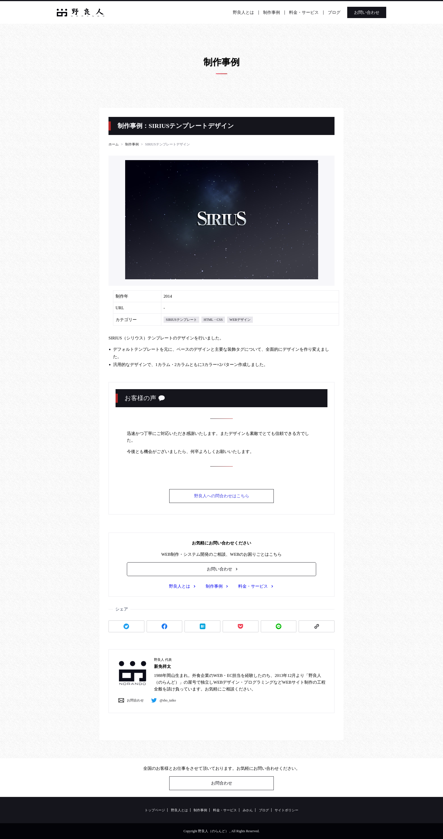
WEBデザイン (240, 320)
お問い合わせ (355, 12)
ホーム (113, 144)
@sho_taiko (162, 700)
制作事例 (260, 12)
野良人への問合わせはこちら (221, 496)
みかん (248, 810)
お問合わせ (130, 700)
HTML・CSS (213, 320)
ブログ (323, 12)
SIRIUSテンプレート (181, 320)
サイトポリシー (286, 810)
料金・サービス (293, 12)
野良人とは (232, 12)
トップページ (155, 810)
